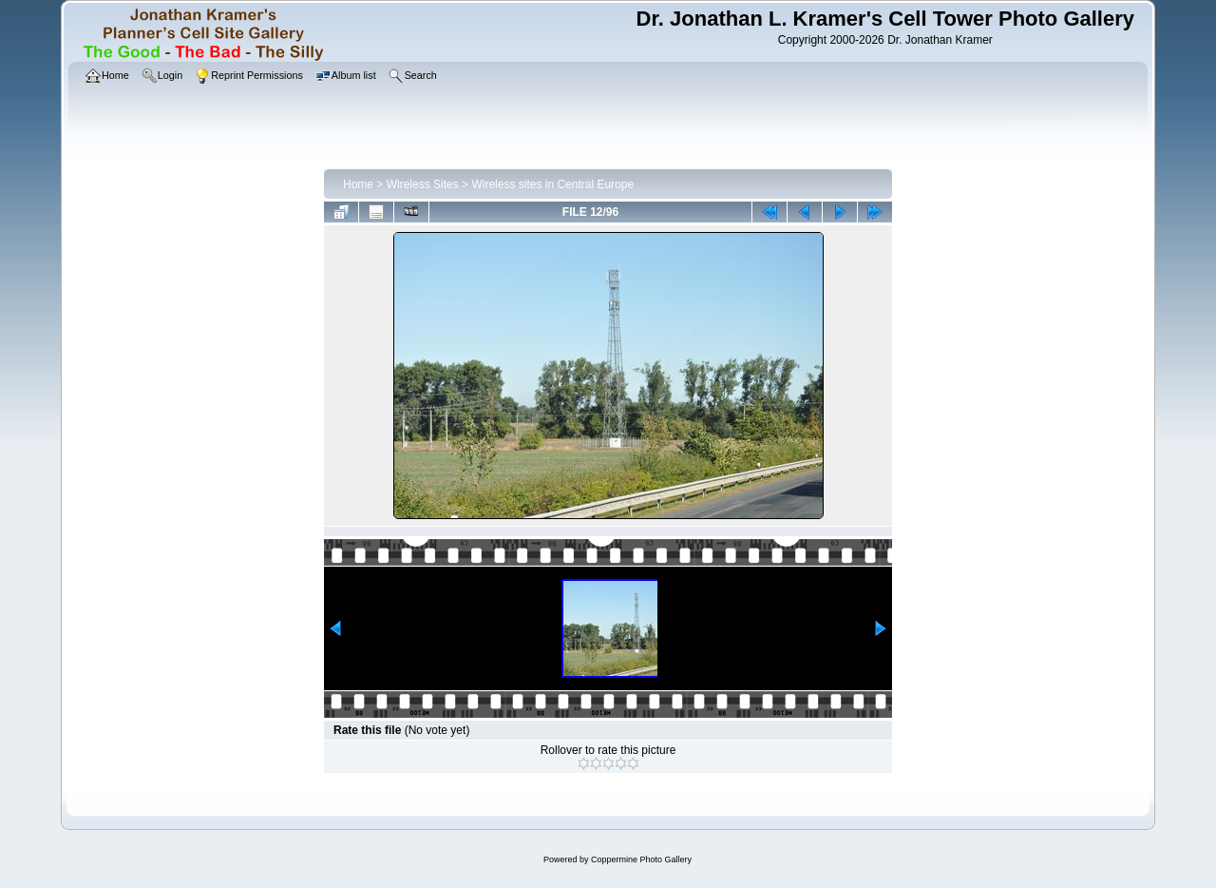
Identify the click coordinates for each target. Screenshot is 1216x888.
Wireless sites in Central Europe (552, 184)
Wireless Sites (423, 184)
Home (358, 184)
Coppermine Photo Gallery (641, 859)
